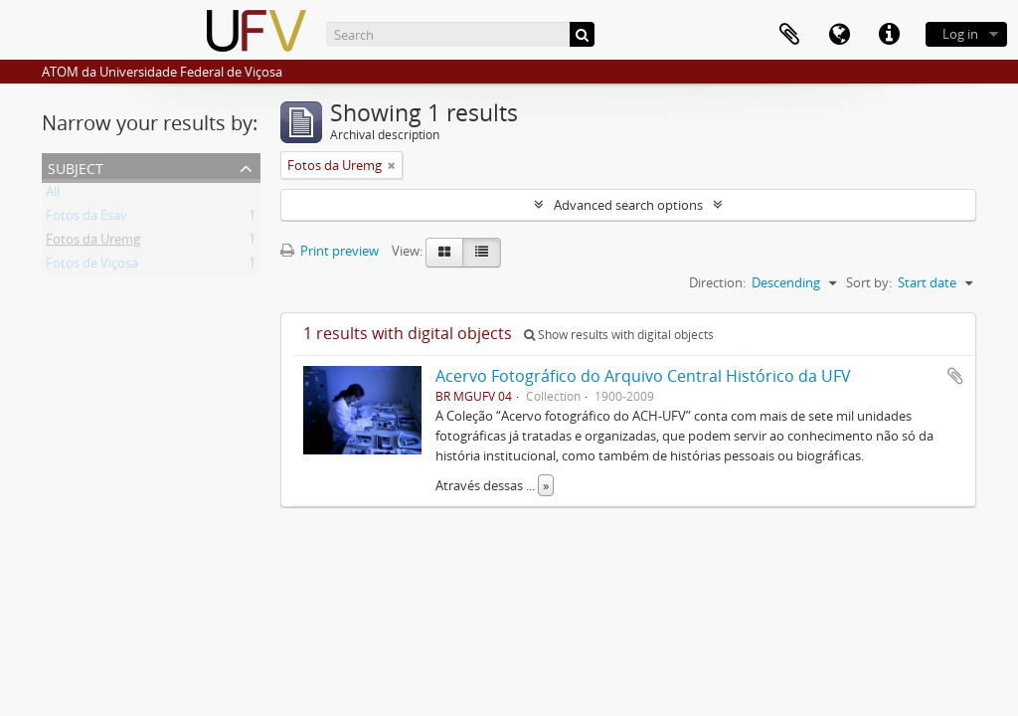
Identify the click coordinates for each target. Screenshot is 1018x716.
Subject (75, 166)
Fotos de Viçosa (92, 266)
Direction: (717, 282)
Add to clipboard (955, 376)
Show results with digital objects (619, 334)
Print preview (329, 251)
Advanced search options (628, 205)
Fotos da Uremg (93, 243)
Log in (960, 34)
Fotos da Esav (86, 219)
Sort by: (869, 282)
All (53, 195)
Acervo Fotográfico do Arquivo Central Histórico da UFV (643, 376)
